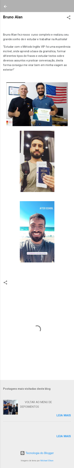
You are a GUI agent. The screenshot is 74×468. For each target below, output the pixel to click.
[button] (68, 18)
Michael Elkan (46, 460)
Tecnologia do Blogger (37, 453)
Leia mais (64, 415)
